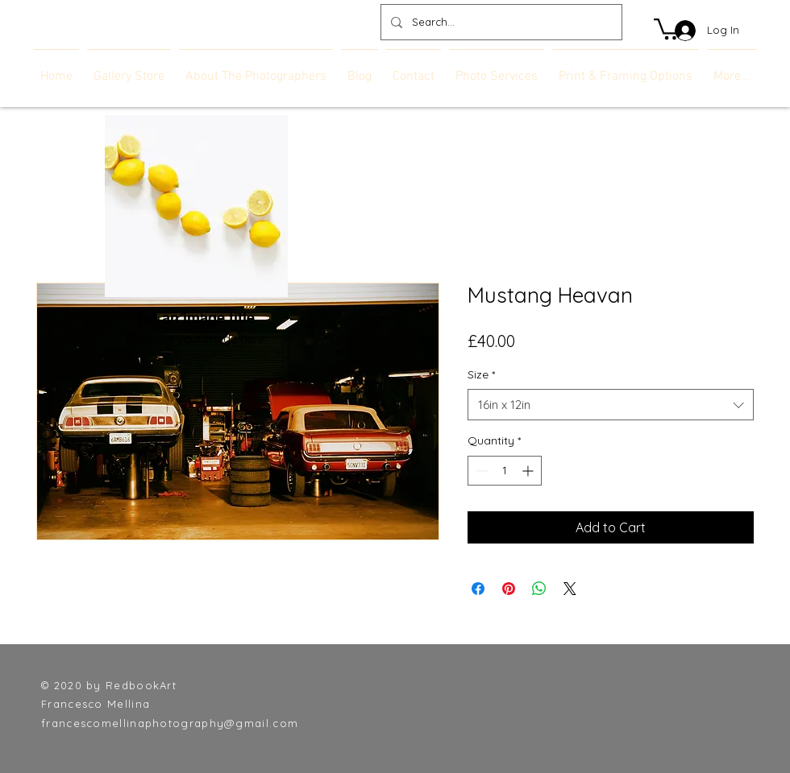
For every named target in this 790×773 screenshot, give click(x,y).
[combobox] (611, 404)
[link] (668, 27)
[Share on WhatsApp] (539, 588)
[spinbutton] (504, 471)
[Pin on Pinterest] (508, 588)
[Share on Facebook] (478, 588)
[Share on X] (570, 588)
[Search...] (500, 22)
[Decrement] (480, 471)
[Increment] (529, 471)
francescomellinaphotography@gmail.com (169, 723)
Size (481, 374)
